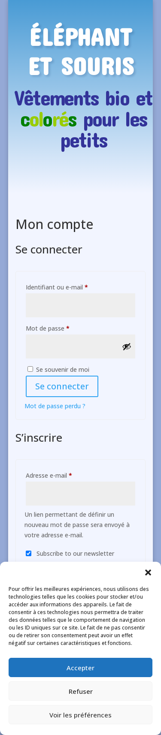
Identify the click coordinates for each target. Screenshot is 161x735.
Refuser (81, 691)
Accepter (80, 667)
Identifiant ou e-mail (72, 286)
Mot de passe (63, 327)
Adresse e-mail (64, 474)
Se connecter (62, 386)
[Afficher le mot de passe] (126, 346)
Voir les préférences (80, 715)
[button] (148, 572)
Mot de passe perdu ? (54, 406)
